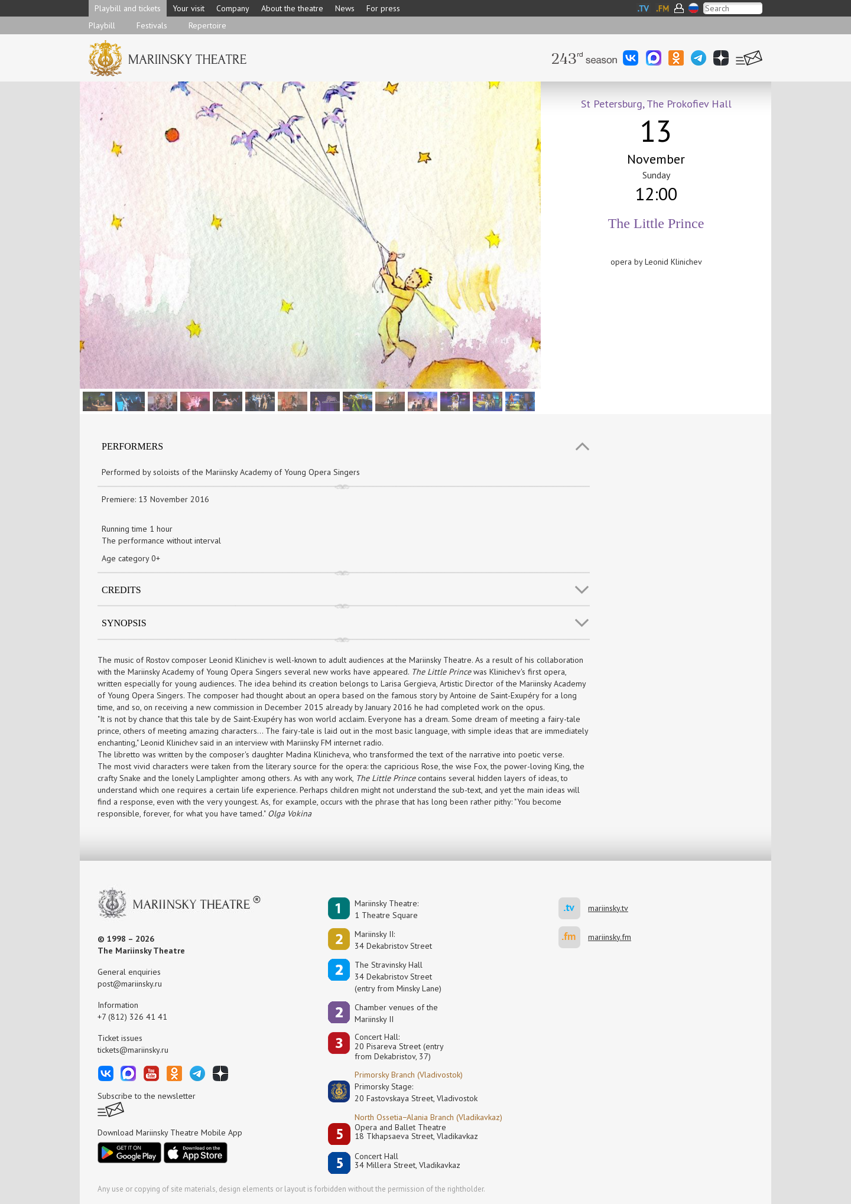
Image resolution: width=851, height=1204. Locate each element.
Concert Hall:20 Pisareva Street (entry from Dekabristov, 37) (399, 1047)
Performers (132, 446)
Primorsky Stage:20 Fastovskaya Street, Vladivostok (408, 1092)
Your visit (188, 8)
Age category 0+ (131, 558)
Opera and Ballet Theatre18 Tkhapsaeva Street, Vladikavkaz (416, 1132)
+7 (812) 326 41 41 (132, 1016)
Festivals (152, 25)
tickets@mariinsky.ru (133, 1049)
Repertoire (207, 25)
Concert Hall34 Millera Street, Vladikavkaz (407, 1161)
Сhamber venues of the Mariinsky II (396, 1013)
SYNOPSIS (124, 623)
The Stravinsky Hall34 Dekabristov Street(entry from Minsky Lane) (398, 976)
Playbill (102, 25)
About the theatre (292, 8)
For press (383, 8)
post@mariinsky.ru (130, 983)
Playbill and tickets (128, 8)
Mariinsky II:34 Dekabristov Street (393, 940)
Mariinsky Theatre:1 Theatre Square (386, 909)
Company (232, 8)
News (345, 8)
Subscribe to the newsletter (147, 1096)
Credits (121, 590)
